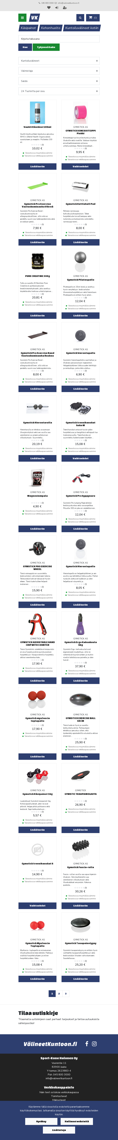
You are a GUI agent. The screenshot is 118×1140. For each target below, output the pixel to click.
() (93, 18)
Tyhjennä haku (46, 47)
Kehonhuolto (51, 28)
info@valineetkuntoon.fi (68, 3)
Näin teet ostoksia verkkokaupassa (59, 1092)
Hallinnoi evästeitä (77, 1121)
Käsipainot (29, 28)
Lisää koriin (37, 166)
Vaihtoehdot (80, 166)
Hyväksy (41, 1121)
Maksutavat (59, 1100)
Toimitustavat (59, 1096)
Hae (25, 47)
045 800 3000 (47, 3)
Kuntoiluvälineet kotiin (82, 28)
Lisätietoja (59, 1130)
